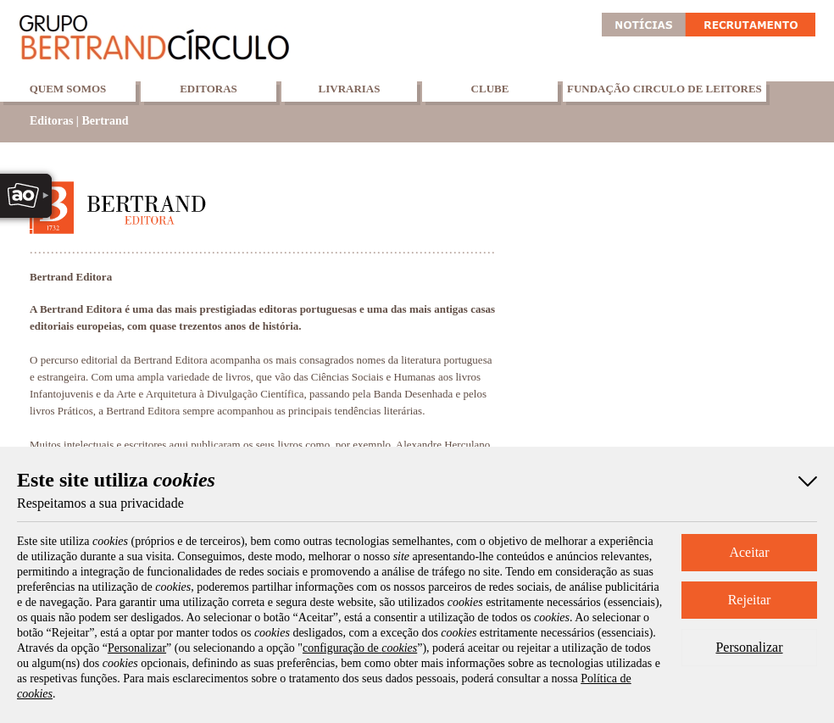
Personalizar (748, 647)
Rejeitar (749, 599)
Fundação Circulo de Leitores (664, 88)
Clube (490, 88)
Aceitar (749, 552)
